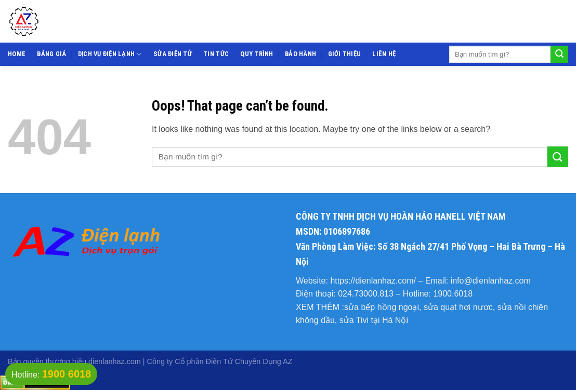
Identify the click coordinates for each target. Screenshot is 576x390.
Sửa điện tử (172, 54)
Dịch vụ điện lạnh (110, 54)
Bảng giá (51, 54)
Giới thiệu (344, 54)
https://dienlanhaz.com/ (373, 280)
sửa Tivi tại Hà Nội (373, 320)
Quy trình (256, 54)
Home (16, 54)
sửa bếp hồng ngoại (381, 307)
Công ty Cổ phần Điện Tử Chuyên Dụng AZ (220, 361)
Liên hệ (384, 54)
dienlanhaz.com (114, 361)
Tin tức (216, 54)
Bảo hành (300, 54)
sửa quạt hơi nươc (458, 307)
